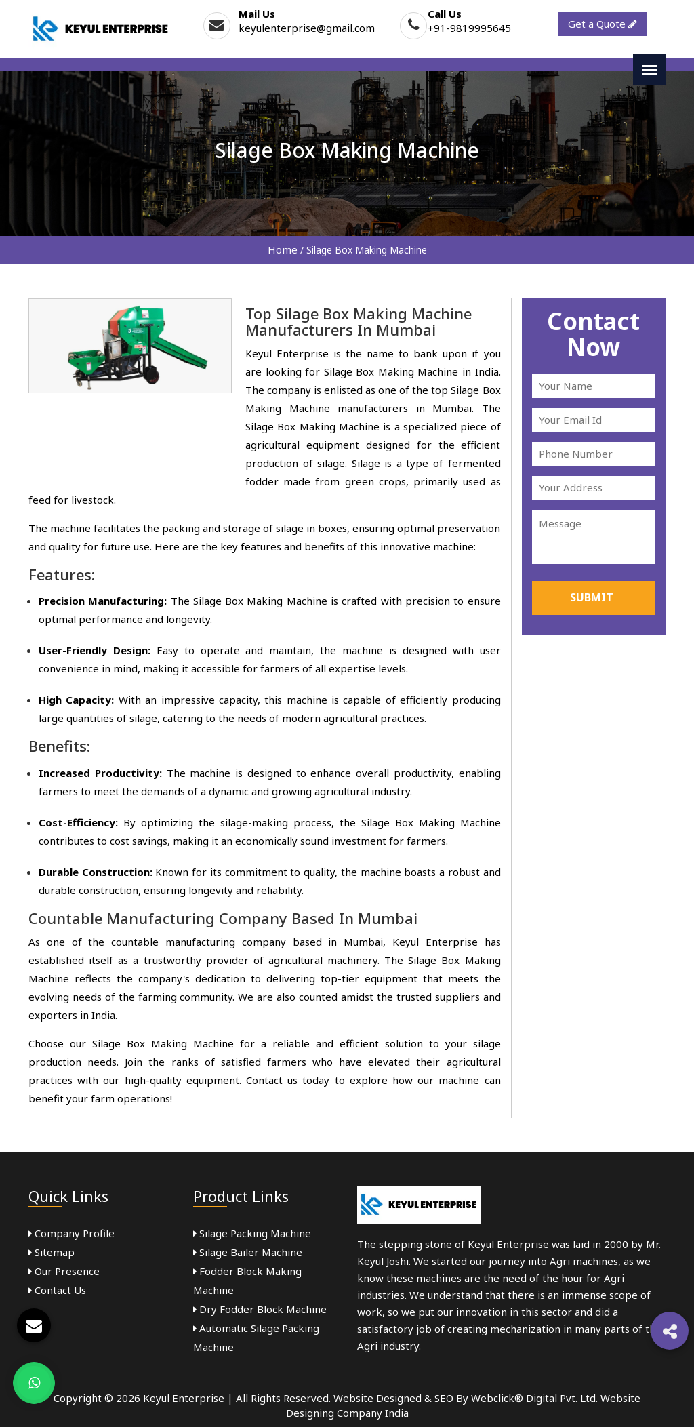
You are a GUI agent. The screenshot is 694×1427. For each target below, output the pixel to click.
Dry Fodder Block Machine (260, 1309)
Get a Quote (602, 24)
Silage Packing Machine (252, 1233)
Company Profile (71, 1233)
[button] (670, 1331)
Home (283, 249)
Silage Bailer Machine (247, 1252)
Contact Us (57, 1290)
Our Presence (64, 1271)
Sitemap (51, 1252)
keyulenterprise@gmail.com (307, 28)
